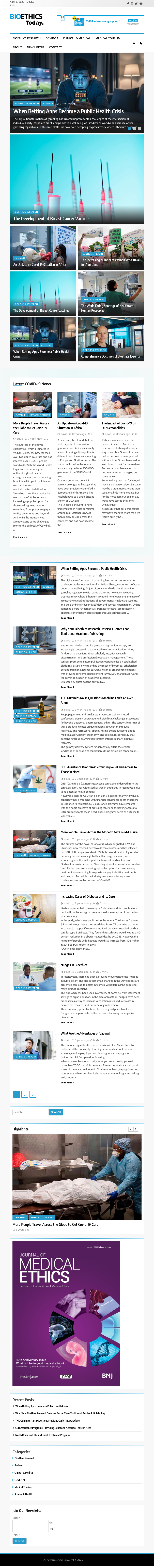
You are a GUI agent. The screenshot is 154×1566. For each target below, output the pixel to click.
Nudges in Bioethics (74, 964)
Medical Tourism (108, 38)
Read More (20, 536)
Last (51, 1528)
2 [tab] (134, 128)
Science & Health (93, 253)
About (17, 47)
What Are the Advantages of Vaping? (85, 1033)
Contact (55, 47)
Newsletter (35, 47)
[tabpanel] (77, 92)
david (20, 438)
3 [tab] (140, 128)
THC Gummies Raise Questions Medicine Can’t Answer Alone (47, 1420)
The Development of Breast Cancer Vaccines (51, 218)
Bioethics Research (26, 38)
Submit (19, 1540)
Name (16, 1517)
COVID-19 (52, 38)
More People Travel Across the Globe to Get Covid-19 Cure (31, 427)
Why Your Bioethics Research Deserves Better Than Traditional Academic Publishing (60, 1413)
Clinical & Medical (76, 38)
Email (16, 1534)
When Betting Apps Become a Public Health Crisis (68, 110)
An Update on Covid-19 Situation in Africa (39, 264)
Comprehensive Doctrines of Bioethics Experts (110, 356)
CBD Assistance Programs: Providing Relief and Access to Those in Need (53, 1427)
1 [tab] (129, 128)
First (51, 1522)
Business (47, 103)
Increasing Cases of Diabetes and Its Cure (88, 896)
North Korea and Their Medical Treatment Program (42, 1434)
